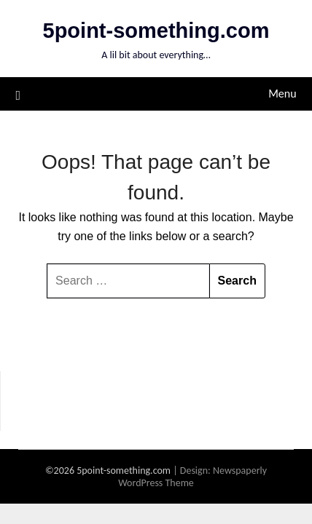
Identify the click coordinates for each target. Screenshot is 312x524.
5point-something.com (156, 30)
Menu (282, 93)
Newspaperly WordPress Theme (192, 476)
